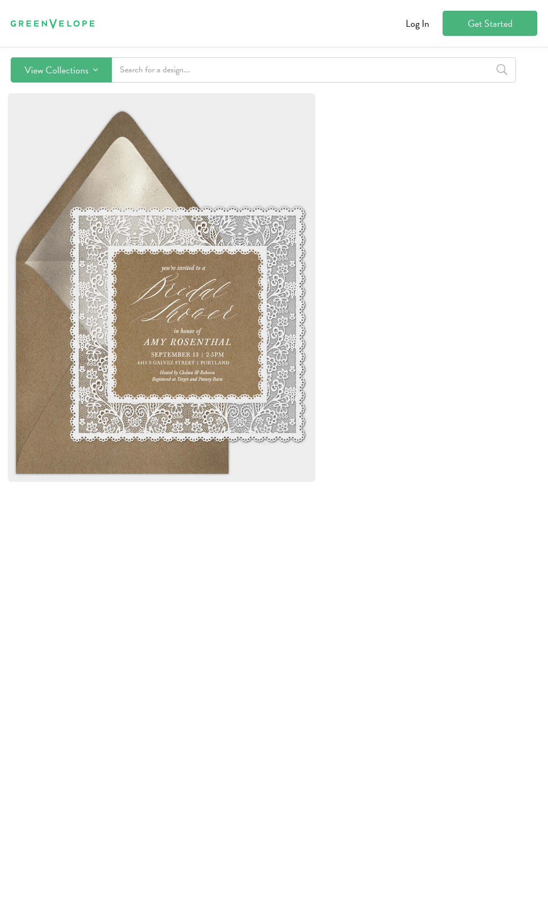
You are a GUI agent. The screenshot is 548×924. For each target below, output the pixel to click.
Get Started (490, 23)
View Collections (61, 70)
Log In (417, 23)
